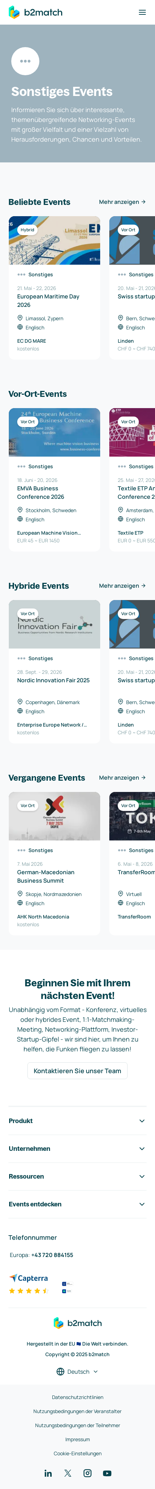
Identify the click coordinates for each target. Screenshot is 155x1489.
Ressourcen (77, 1176)
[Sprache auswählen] (77, 1371)
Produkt (77, 1121)
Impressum (77, 1439)
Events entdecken (77, 1204)
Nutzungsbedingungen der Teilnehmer (77, 1425)
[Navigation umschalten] (142, 12)
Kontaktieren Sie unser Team (77, 1070)
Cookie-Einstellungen (78, 1453)
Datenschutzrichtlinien (77, 1397)
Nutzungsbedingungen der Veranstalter (77, 1411)
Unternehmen (77, 1149)
